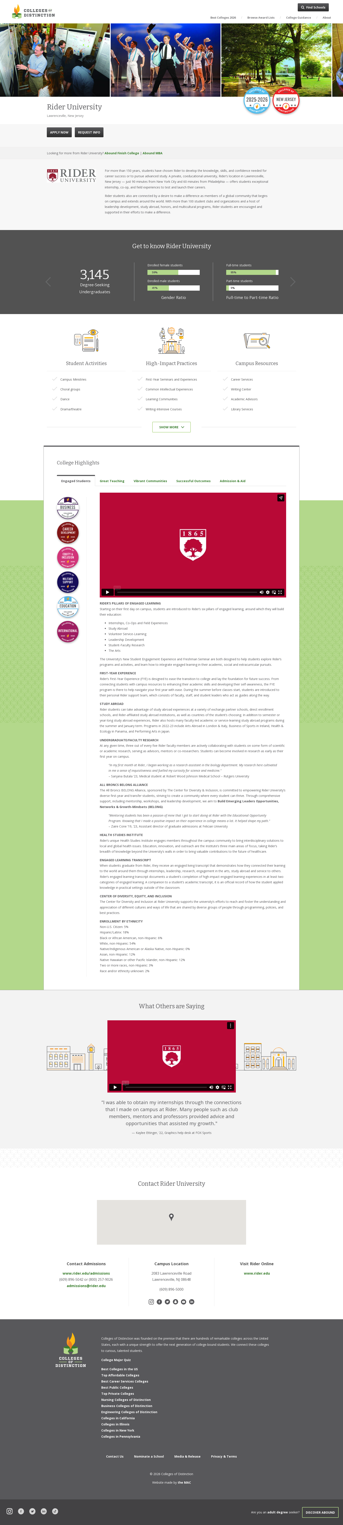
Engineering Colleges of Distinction (129, 1412)
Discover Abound (320, 1512)
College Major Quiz (116, 1360)
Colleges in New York (117, 1430)
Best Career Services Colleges (124, 1381)
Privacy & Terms (224, 1456)
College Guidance (298, 17)
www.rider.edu (257, 1273)
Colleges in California (118, 1418)
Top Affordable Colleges (120, 1375)
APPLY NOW (59, 132)
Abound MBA (153, 153)
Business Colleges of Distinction (126, 1406)
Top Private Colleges (117, 1393)
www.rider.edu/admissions (86, 1273)
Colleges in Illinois (115, 1424)
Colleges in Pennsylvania (120, 1436)
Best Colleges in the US (119, 1369)
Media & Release (187, 1456)
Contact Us (115, 1456)
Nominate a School (149, 1456)
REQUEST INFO (89, 132)
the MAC (184, 1482)
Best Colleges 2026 (223, 17)
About (327, 17)
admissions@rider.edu (86, 1285)
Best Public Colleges (117, 1387)
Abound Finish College (122, 153)
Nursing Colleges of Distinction (126, 1400)
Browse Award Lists (261, 17)
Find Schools (316, 7)
